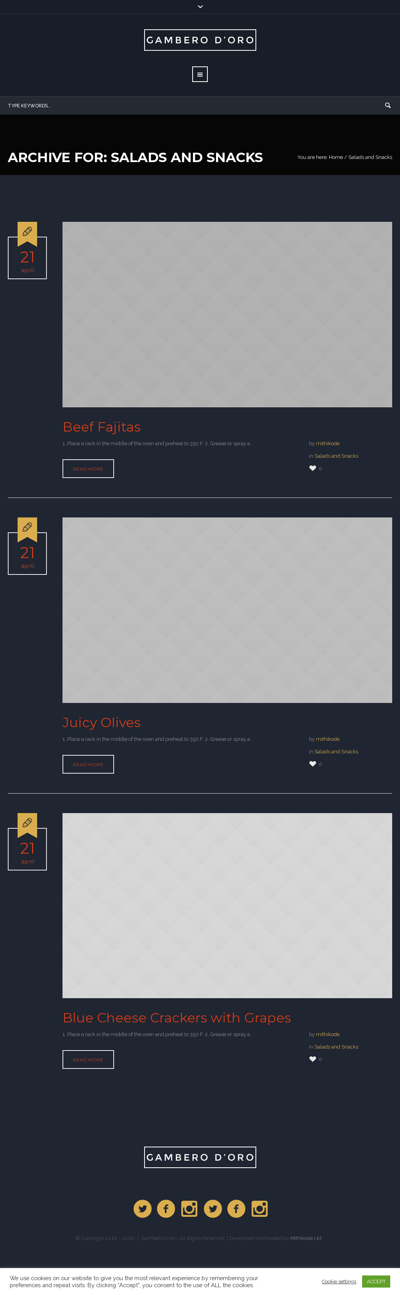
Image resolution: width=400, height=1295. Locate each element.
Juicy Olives (101, 722)
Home (336, 157)
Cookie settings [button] (339, 1281)
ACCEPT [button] (376, 1281)
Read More (88, 469)
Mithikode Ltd (305, 1238)
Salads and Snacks (336, 456)
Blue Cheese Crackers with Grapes (176, 1018)
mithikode (327, 443)
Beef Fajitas (101, 427)
